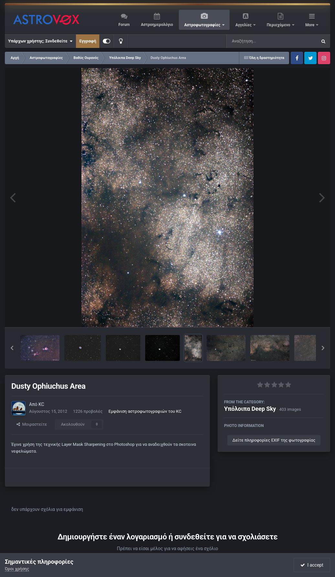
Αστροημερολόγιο (157, 24)
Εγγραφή (87, 41)
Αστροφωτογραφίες (203, 25)
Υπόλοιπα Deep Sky (250, 408)
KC (41, 404)
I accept (311, 565)
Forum (124, 24)
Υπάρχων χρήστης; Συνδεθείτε (40, 41)
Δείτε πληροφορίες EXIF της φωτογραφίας (273, 440)
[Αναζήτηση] (259, 41)
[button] (12, 348)
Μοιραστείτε (31, 424)
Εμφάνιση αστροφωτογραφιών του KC (145, 411)
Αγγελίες (244, 25)
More (310, 25)
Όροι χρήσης (17, 568)
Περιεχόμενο (279, 25)
